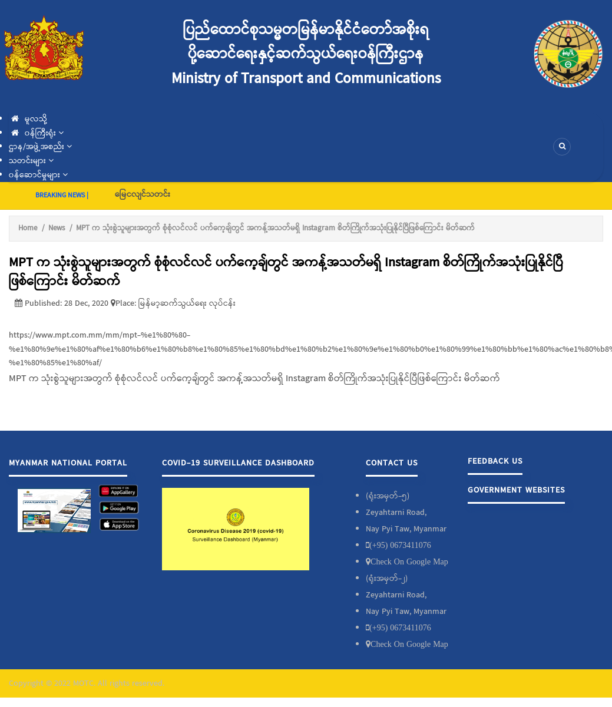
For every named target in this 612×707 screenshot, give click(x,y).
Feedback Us (495, 461)
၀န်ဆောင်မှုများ (38, 175)
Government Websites (516, 490)
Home (27, 228)
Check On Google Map (409, 561)
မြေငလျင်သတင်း (142, 194)
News (56, 228)
